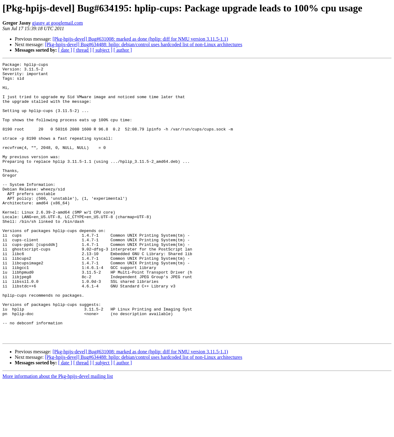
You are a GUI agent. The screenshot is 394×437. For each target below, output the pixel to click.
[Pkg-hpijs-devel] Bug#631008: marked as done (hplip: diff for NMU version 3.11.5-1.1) (140, 39)
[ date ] (65, 50)
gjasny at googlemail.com (57, 23)
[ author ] (123, 50)
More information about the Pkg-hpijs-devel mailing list (57, 431)
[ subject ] (102, 50)
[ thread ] (82, 50)
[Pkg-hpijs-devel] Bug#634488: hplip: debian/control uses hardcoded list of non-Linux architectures (143, 44)
